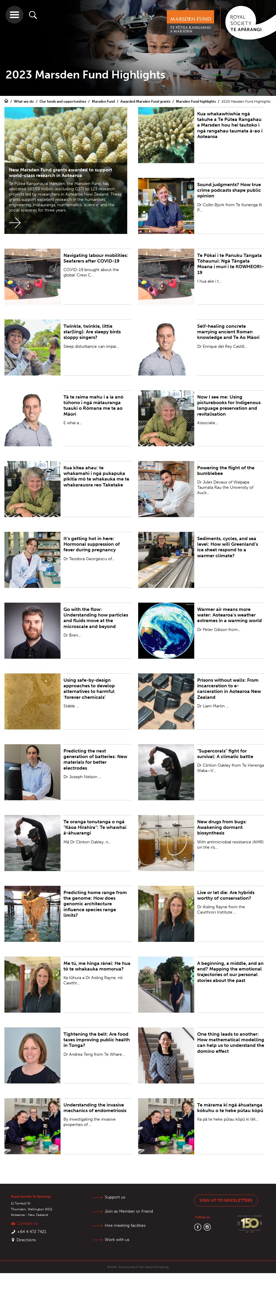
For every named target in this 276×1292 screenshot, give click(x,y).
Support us (115, 1197)
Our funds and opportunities (63, 101)
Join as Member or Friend (129, 1211)
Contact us (27, 1223)
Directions (26, 1239)
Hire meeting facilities (125, 1225)
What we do (24, 101)
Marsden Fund (104, 101)
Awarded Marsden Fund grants (145, 101)
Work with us (117, 1239)
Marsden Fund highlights (196, 101)
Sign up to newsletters (226, 1200)
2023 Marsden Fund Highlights (245, 101)
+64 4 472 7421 (31, 1231)
